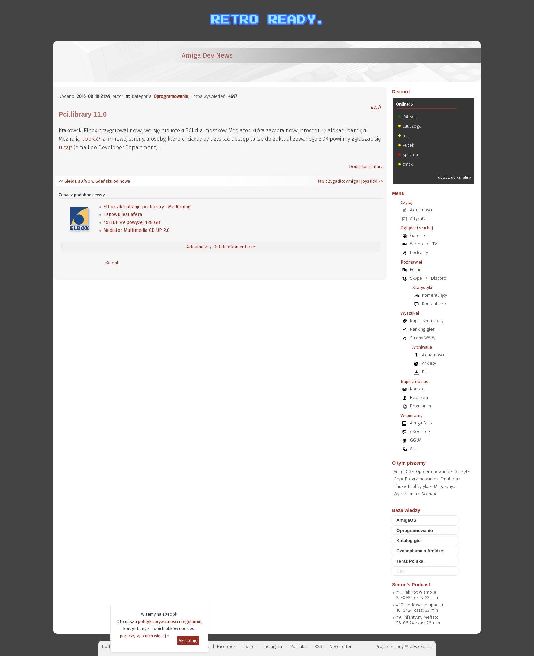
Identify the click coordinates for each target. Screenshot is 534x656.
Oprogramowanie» (434, 471)
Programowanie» (422, 478)
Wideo (416, 244)
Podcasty (419, 252)
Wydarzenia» (406, 493)
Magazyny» (444, 486)
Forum (416, 269)
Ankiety (429, 363)
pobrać (90, 139)
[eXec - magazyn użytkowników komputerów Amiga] (94, 61)
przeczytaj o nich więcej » (145, 635)
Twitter (249, 646)
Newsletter (341, 646)
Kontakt (417, 388)
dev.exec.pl (421, 646)
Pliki (426, 371)
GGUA (415, 440)
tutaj (64, 147)
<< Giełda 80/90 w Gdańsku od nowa (94, 181)
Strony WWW (423, 337)
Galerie (417, 235)
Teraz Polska (409, 561)
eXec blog (420, 431)
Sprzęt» (462, 471)
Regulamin (420, 405)
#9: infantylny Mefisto (417, 617)
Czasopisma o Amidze (419, 550)
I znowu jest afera (122, 215)
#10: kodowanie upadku (419, 604)
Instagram (273, 646)
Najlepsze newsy (427, 320)
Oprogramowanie (171, 96)
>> (380, 181)
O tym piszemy (409, 463)
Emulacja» (450, 478)
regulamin (191, 621)
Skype (416, 278)
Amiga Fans (421, 423)
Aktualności (197, 246)
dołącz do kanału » (454, 177)
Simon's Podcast (411, 584)
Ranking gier (422, 329)
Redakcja (419, 397)
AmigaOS (406, 520)
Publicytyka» (420, 486)
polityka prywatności (158, 621)
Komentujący (434, 295)
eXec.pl (112, 262)
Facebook (226, 646)
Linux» (400, 486)
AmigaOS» (404, 471)
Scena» (428, 493)
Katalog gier (409, 540)
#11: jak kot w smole (416, 592)
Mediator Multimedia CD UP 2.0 (136, 230)
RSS (318, 646)
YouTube (298, 646)
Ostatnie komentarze (234, 246)
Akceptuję (188, 640)
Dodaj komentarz (366, 166)
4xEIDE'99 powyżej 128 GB (131, 222)
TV (434, 244)
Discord (401, 91)
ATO (414, 448)
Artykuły (417, 218)
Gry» (398, 478)
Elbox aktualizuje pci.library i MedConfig (147, 207)
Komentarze (434, 303)
